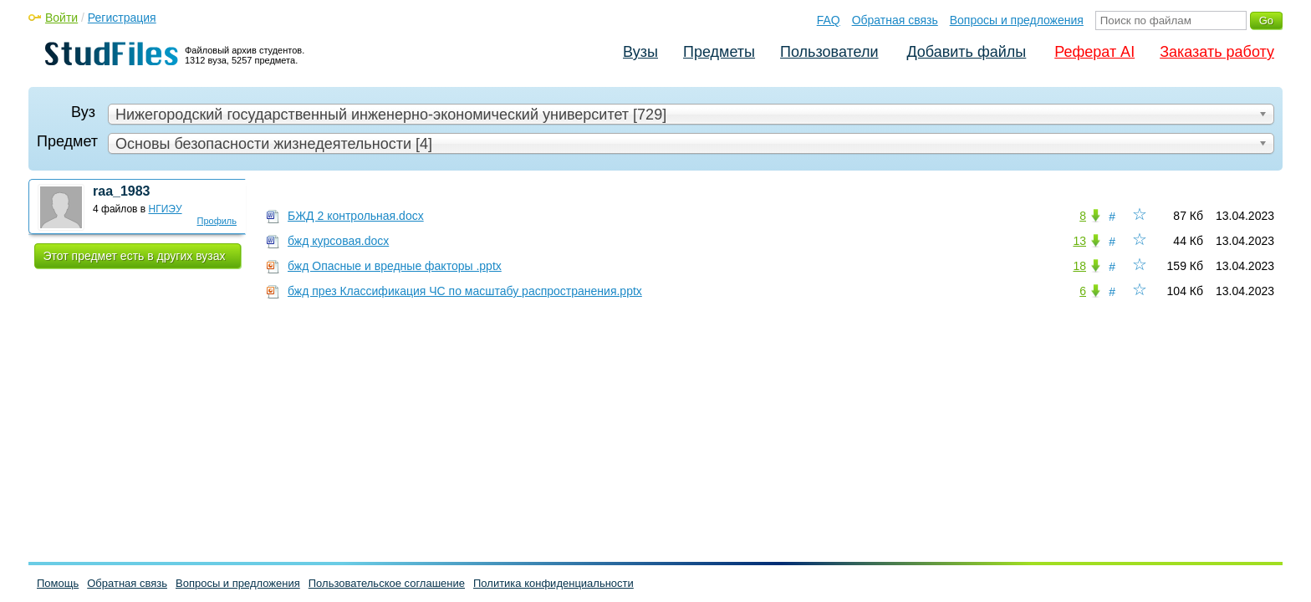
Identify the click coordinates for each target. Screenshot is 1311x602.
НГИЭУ (165, 209)
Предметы (719, 51)
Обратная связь (895, 20)
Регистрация (122, 17)
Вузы (640, 51)
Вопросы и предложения (1017, 20)
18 (1079, 266)
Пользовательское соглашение (387, 583)
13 (1079, 240)
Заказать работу (1217, 51)
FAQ (828, 20)
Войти (61, 17)
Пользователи (829, 51)
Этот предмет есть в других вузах (134, 256)
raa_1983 (121, 191)
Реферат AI (1094, 51)
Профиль (217, 221)
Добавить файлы (966, 51)
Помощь (58, 583)
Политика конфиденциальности (553, 583)
